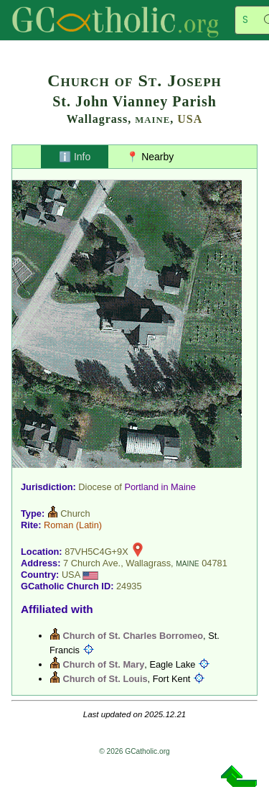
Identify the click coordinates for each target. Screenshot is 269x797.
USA (189, 119)
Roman (58, 525)
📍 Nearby (150, 156)
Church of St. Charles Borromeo (133, 635)
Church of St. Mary (104, 664)
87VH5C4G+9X (96, 551)
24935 (129, 586)
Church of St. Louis (105, 678)
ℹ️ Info (74, 156)
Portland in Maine (160, 487)
